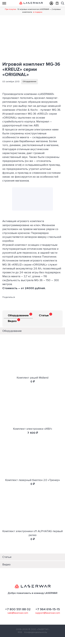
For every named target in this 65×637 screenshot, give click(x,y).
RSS (20, 632)
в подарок (37, 12)
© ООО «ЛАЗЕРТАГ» (38, 629)
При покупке (10, 9)
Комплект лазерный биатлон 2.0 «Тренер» (32, 480)
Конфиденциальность (35, 632)
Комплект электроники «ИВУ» (32, 428)
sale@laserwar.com (18, 612)
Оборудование (29, 81)
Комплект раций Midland (32, 377)
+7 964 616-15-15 (47, 609)
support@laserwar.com (47, 612)
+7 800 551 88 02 (18, 609)
